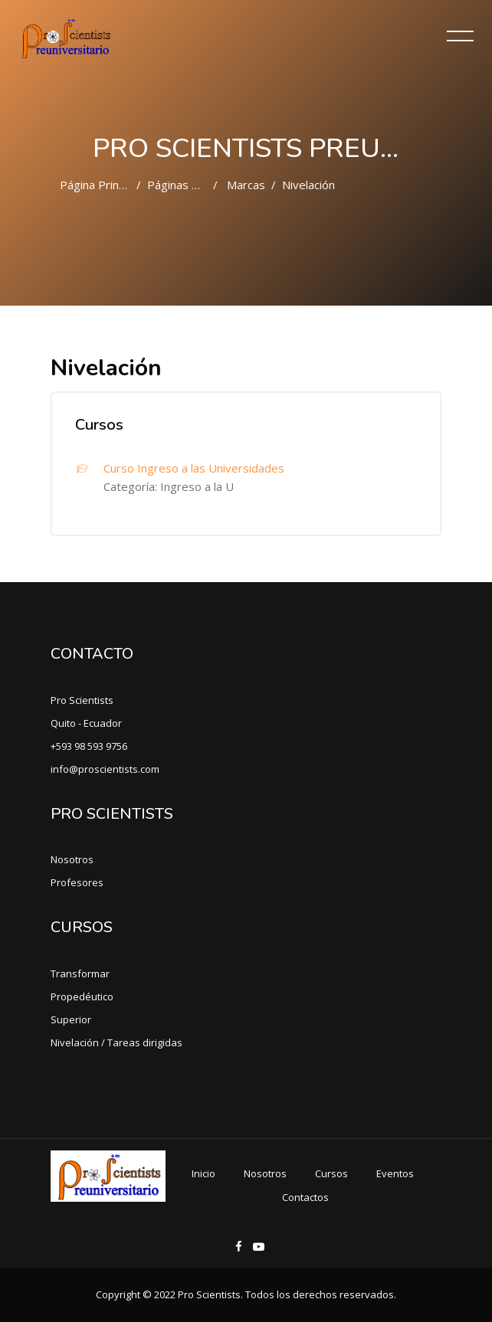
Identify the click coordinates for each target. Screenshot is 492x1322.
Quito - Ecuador (86, 723)
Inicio (203, 1173)
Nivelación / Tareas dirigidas (116, 1042)
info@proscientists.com (105, 769)
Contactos (305, 1197)
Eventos (395, 1173)
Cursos (331, 1173)
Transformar (80, 973)
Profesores (77, 882)
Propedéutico (82, 996)
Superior (71, 1019)
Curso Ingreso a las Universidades (193, 468)
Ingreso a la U (197, 486)
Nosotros (72, 859)
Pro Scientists (82, 700)
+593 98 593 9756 (89, 746)
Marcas (246, 184)
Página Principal (101, 184)
